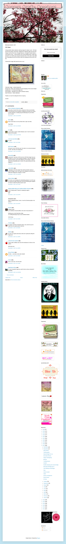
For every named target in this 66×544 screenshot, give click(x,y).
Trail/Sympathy (46, 452)
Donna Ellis (10, 155)
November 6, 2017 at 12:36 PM (14, 272)
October (45, 481)
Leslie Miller (10, 168)
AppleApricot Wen (12, 267)
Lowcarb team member (13, 240)
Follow (42, 245)
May (45, 490)
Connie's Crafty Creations (30, 7)
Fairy (44, 470)
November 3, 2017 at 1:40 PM (14, 236)
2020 (44, 440)
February (46, 495)
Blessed (45, 459)
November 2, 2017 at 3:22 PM (14, 194)
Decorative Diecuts (47, 455)
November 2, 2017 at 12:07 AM (14, 134)
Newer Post (8, 277)
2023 (44, 434)
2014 (44, 503)
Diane (9, 119)
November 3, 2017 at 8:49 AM (14, 227)
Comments (44, 530)
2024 (44, 432)
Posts (43, 527)
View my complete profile (53, 78)
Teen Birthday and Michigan (49, 468)
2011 (44, 508)
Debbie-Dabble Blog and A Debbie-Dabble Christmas (19, 188)
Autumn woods (46, 472)
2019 (44, 441)
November (46, 448)
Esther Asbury (11, 178)
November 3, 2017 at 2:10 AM (14, 218)
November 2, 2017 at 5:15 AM (14, 142)
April (45, 492)
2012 (44, 507)
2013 (44, 505)
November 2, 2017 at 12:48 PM (14, 174)
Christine (10, 222)
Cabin (44, 473)
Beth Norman (11, 146)
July (45, 486)
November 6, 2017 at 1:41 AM (14, 263)
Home (21, 277)
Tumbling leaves (46, 461)
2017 (44, 445)
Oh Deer (45, 479)
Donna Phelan (11, 252)
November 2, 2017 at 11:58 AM (14, 164)
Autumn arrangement (47, 475)
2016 (44, 499)
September (46, 483)
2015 (44, 501)
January (45, 497)
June (45, 488)
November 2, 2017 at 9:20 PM (14, 203)
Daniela (9, 207)
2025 (44, 431)
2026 (44, 429)
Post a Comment (10, 274)
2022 (44, 436)
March (45, 493)
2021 (44, 438)
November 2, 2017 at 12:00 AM (14, 125)
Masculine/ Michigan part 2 (48, 466)
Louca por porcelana (12, 138)
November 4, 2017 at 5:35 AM (14, 255)
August (45, 485)
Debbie (9, 231)
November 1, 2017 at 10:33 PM (14, 115)
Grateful (45, 463)
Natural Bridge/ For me (48, 454)
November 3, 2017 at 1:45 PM (14, 248)
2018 (44, 443)
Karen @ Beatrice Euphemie (14, 108)
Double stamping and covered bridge (50, 464)
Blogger (38, 538)
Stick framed (46, 450)
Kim (9, 130)
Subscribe (51, 55)
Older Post (35, 277)
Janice (9, 259)
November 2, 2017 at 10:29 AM (14, 151)
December (46, 447)
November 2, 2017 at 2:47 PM (14, 184)
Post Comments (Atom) (15, 279)
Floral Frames (46, 477)
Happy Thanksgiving (47, 457)
